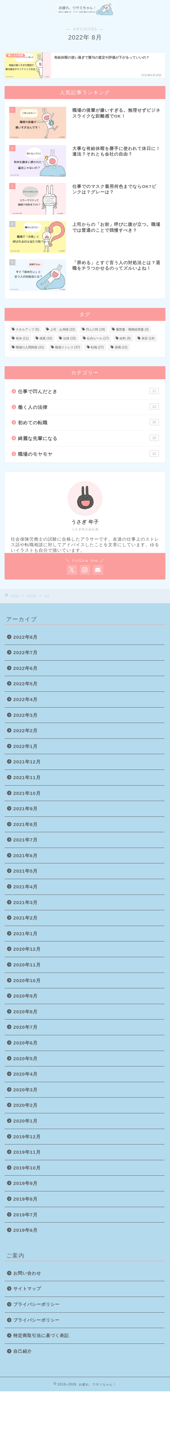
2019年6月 (25, 1230)
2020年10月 (27, 980)
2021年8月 (25, 824)
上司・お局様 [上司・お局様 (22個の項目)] (62, 329)
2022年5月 (25, 683)
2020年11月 (27, 964)
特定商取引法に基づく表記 (41, 1335)
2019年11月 (27, 1152)
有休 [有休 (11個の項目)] (22, 338)
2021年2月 (25, 917)
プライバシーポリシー (36, 1304)
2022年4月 (25, 699)
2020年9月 (25, 996)
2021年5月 (25, 871)
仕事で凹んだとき (88, 391)
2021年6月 (25, 855)
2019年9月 (25, 1183)
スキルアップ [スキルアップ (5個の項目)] (27, 329)
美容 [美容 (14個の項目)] (148, 338)
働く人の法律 (88, 407)
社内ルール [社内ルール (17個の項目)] (98, 338)
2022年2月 (25, 730)
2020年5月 (25, 1058)
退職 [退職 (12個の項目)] (121, 347)
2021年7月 (25, 839)
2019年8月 (25, 1199)
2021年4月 (25, 886)
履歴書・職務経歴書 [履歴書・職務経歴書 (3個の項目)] (132, 329)
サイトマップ (27, 1288)
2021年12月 (27, 761)
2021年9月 (25, 808)
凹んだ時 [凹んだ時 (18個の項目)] (95, 329)
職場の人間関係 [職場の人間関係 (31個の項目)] (30, 347)
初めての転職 (88, 422)
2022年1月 (25, 746)
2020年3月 (25, 1089)
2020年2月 (25, 1105)
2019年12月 (27, 1136)
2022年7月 (25, 652)
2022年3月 (25, 715)
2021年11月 (27, 777)
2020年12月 (27, 949)
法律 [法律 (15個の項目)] (69, 338)
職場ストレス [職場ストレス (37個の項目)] (67, 347)
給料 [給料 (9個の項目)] (125, 338)
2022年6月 (25, 668)
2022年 (32, 596)
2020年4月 (25, 1074)
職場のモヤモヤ (88, 454)
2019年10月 (27, 1167)
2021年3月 (25, 902)
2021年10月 (27, 793)
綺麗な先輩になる (88, 438)
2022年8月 (25, 637)
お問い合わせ (27, 1273)
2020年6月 (25, 1042)
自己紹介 (22, 1351)
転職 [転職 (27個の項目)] (97, 347)
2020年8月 (25, 1011)
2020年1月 (25, 1120)
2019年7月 (25, 1214)
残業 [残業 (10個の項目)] (46, 338)
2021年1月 (25, 933)
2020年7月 (25, 1027)
